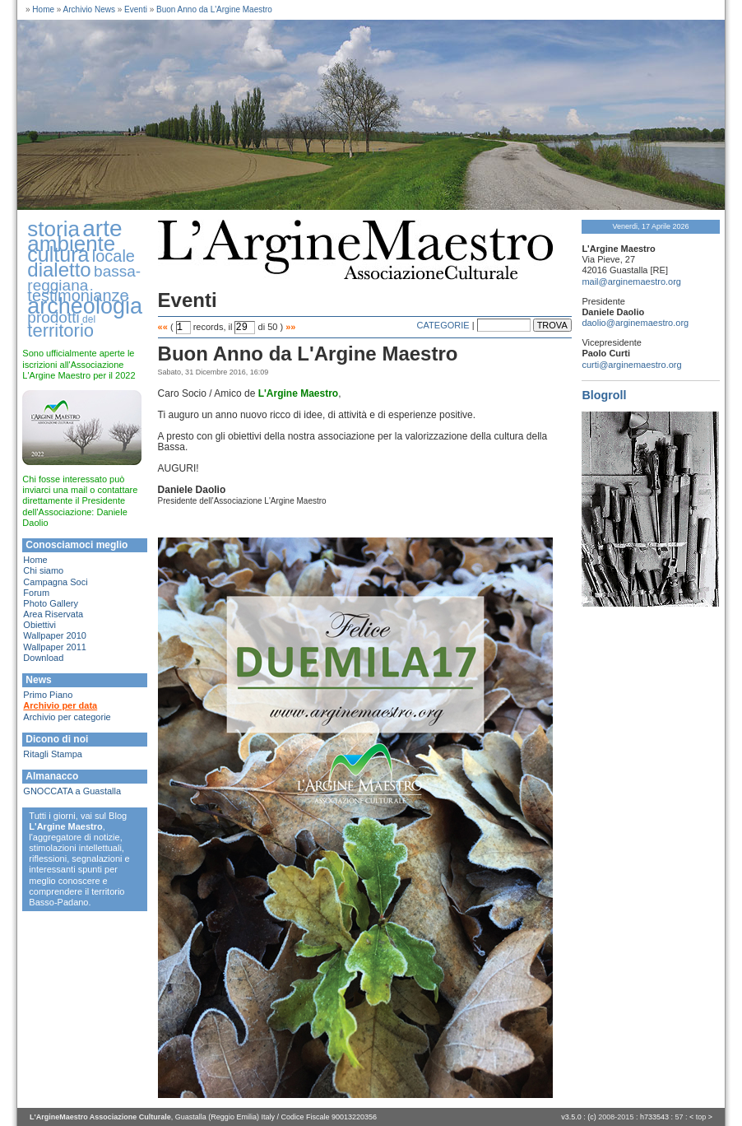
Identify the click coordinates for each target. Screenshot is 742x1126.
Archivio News (89, 9)
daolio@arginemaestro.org (635, 323)
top (701, 1117)
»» (290, 327)
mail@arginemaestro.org (631, 281)
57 (679, 1117)
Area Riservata (53, 614)
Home (43, 9)
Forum (36, 593)
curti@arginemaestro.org (631, 365)
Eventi (135, 9)
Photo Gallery (50, 603)
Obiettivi (39, 625)
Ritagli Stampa (52, 754)
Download (43, 658)
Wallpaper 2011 (54, 647)
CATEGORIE (443, 325)
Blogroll (604, 395)
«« (163, 327)
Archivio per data (60, 705)
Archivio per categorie (66, 717)
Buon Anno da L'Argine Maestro (214, 9)
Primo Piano (47, 695)
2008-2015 (615, 1117)
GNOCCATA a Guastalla (72, 791)
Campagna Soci (55, 582)
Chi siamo (43, 570)
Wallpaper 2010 (54, 635)
